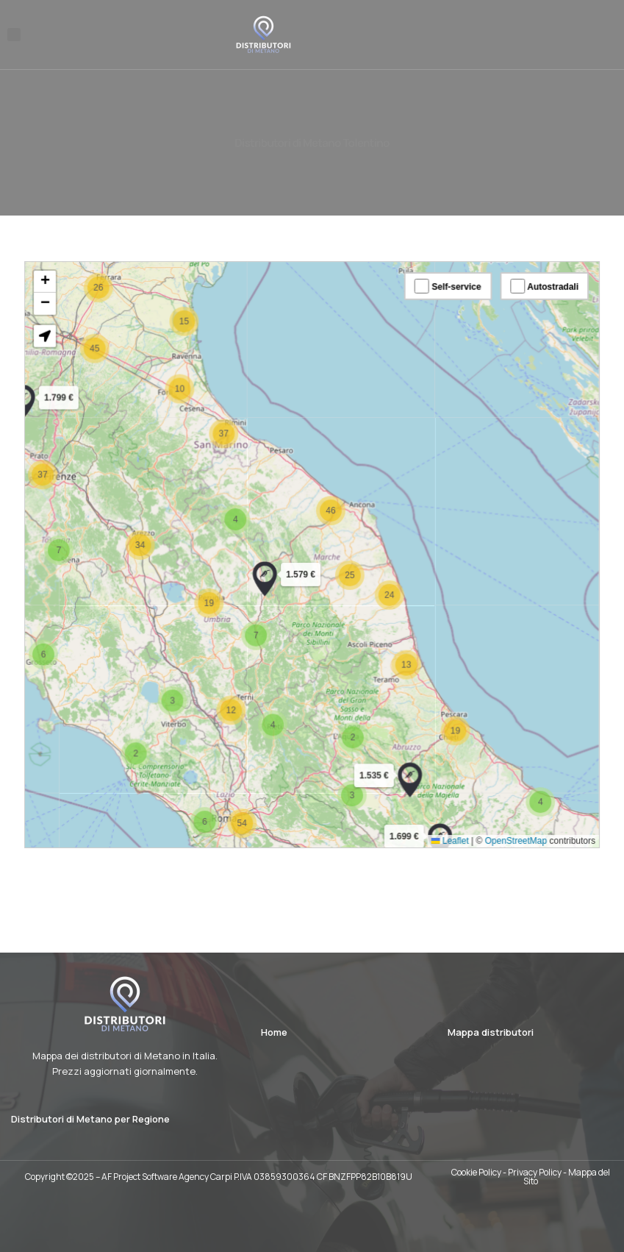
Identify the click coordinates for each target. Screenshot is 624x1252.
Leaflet (441, 822)
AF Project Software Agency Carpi (166, 1176)
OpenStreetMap (502, 822)
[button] (14, 34)
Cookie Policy (476, 1172)
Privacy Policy (535, 1172)
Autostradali (530, 304)
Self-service (439, 304)
